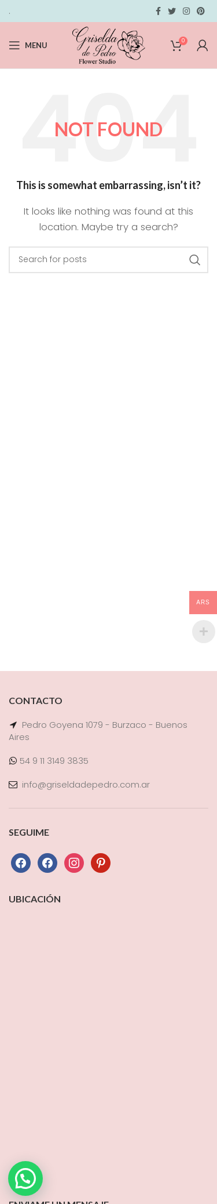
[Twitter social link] (171, 11)
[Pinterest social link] (200, 11)
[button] (25, 1178)
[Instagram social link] (186, 11)
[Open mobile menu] (28, 45)
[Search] (108, 259)
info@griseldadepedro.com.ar (86, 784)
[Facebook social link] (158, 11)
